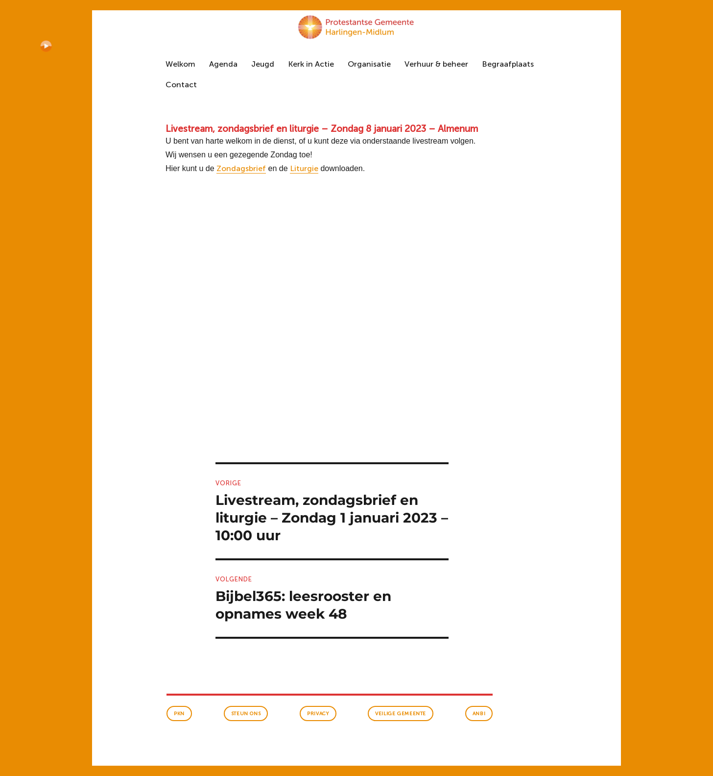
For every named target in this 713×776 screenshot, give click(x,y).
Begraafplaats (508, 64)
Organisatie (369, 64)
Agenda (223, 64)
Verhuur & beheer (436, 64)
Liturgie (304, 168)
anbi (479, 714)
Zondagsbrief (241, 168)
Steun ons (246, 714)
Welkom (180, 64)
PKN (179, 714)
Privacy (318, 714)
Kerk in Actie (311, 64)
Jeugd (262, 64)
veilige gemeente (400, 714)
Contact (181, 84)
